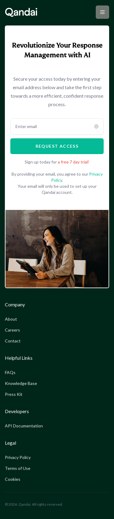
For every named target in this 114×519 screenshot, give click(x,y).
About (11, 319)
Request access (57, 146)
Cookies (12, 479)
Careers (12, 329)
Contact (13, 340)
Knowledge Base (21, 383)
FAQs (10, 372)
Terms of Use (17, 468)
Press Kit (13, 394)
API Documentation (24, 425)
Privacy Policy (18, 457)
